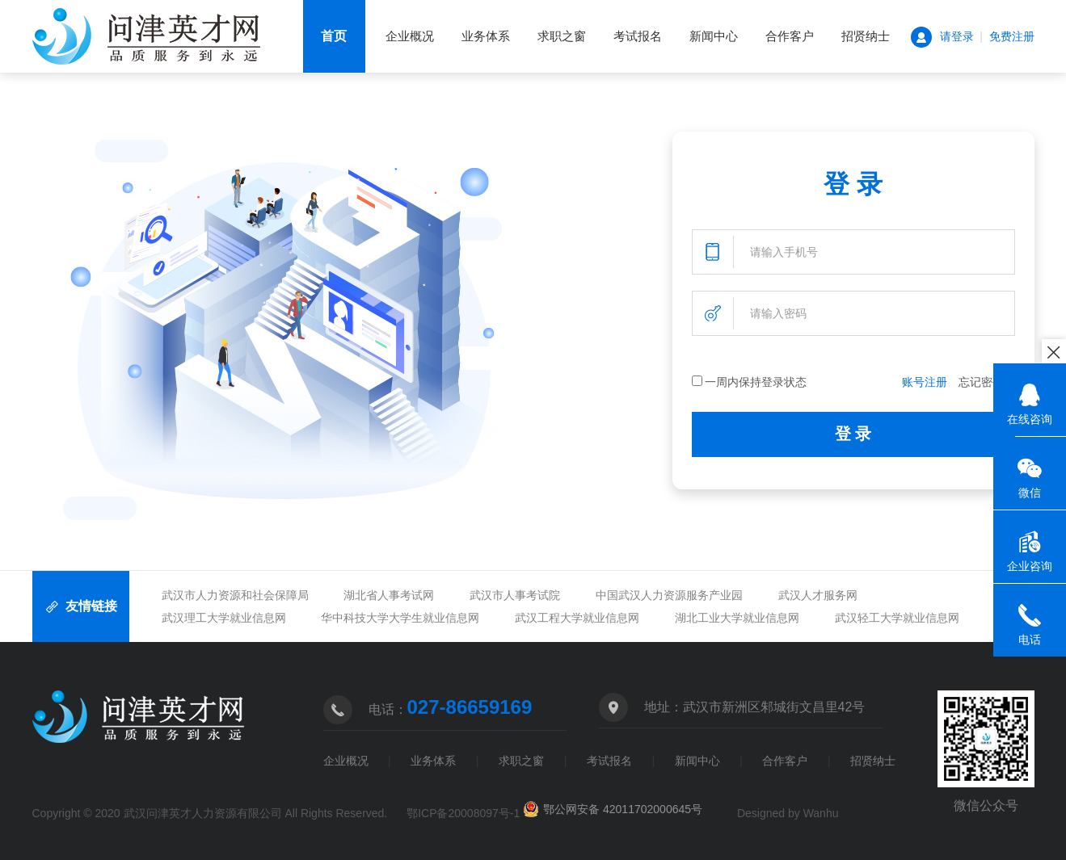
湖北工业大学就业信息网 (737, 617)
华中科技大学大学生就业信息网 (400, 617)
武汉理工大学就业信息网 (224, 617)
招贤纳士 (865, 36)
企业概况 (410, 36)
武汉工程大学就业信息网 (577, 617)
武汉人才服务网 (817, 595)
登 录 (853, 434)
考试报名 (637, 36)
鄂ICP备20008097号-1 (463, 813)
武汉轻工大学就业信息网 (897, 617)
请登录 (957, 36)
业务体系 (485, 36)
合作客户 (789, 36)
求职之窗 (561, 36)
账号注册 (924, 381)
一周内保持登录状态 (749, 381)
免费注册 (1011, 36)
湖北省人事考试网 (388, 595)
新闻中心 (713, 36)
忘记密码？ (987, 381)
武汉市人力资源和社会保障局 (235, 595)
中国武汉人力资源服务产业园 (669, 595)
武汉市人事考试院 (515, 595)
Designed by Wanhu (788, 813)
